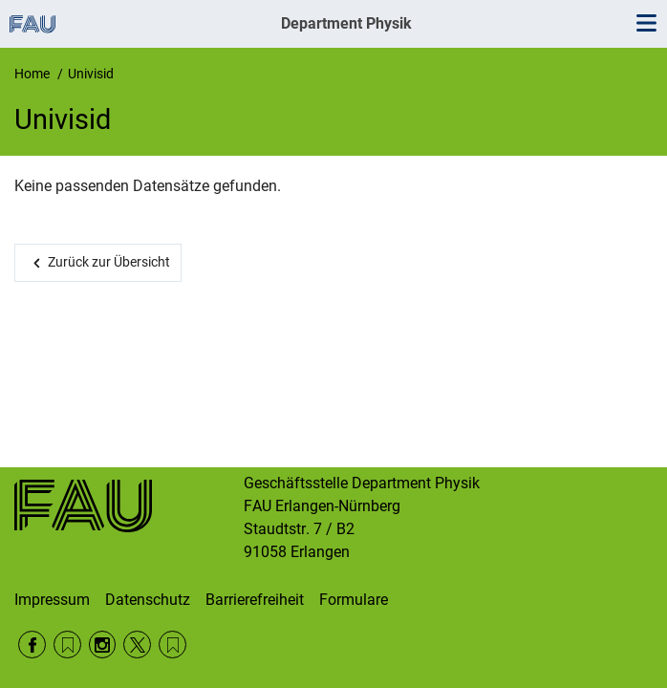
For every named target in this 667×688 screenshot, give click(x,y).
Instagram (103, 644)
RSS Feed (67, 644)
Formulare (353, 600)
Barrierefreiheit (254, 600)
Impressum (52, 600)
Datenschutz (147, 600)
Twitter (137, 644)
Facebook (32, 644)
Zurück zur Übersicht (109, 261)
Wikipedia (172, 644)
